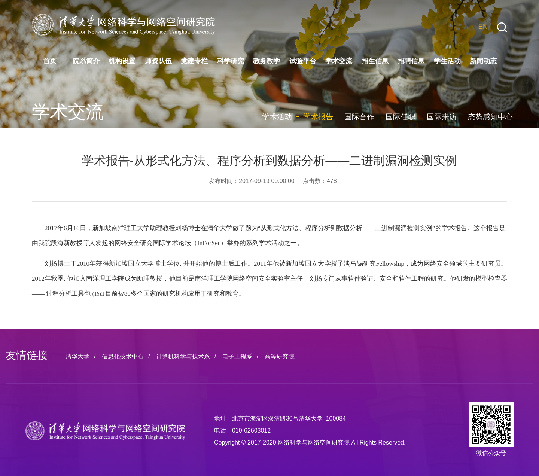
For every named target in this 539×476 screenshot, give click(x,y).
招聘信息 (411, 61)
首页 (50, 61)
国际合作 (359, 117)
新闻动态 (483, 61)
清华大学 (77, 356)
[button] (502, 27)
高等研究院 (280, 356)
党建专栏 (194, 61)
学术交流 (338, 61)
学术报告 (318, 117)
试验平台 (302, 61)
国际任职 (400, 117)
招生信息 (375, 61)
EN (483, 26)
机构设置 (122, 61)
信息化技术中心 (123, 356)
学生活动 (447, 61)
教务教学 (266, 61)
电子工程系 (237, 356)
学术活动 (277, 117)
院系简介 (86, 61)
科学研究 (230, 61)
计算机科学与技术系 (183, 356)
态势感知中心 (490, 117)
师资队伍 (158, 61)
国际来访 (442, 117)
